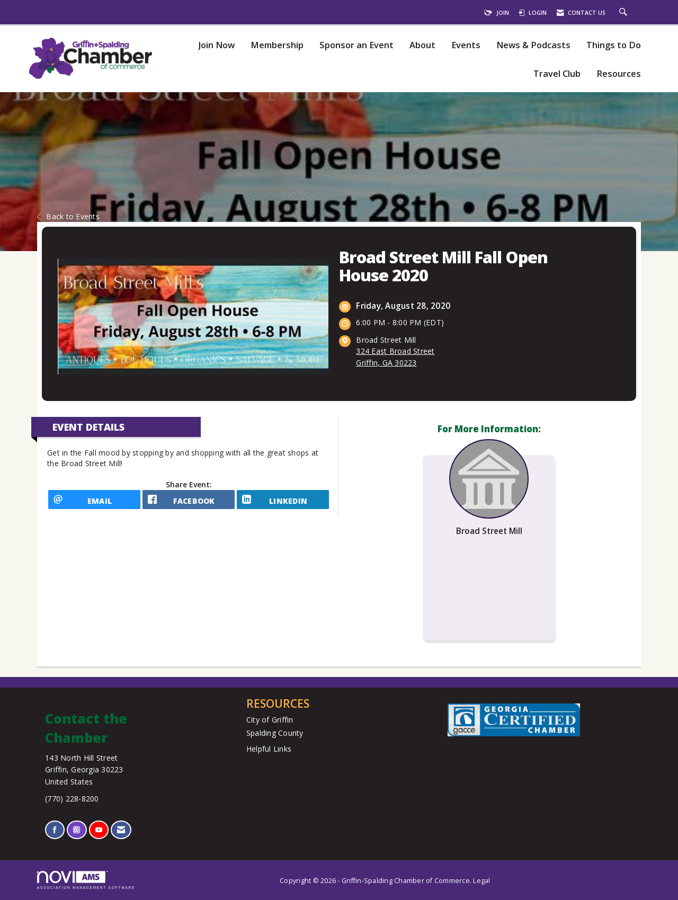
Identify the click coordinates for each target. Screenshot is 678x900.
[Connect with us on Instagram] (76, 830)
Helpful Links (268, 749)
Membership (277, 45)
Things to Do (613, 45)
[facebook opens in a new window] (188, 503)
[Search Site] (624, 12)
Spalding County (275, 733)
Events (465, 45)
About (422, 45)
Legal (481, 880)
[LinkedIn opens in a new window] (283, 503)
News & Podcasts (533, 45)
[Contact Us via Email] (121, 830)
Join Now (216, 45)
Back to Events (68, 216)
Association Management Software (86, 880)
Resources (618, 73)
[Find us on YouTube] (99, 830)
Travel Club (557, 73)
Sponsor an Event (356, 45)
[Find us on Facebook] (55, 830)
